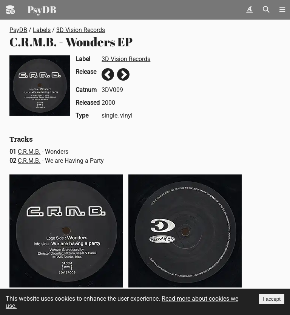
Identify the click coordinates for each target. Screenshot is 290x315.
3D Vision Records (80, 30)
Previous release (108, 74)
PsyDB (42, 9)
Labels (42, 30)
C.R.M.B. (29, 151)
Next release (123, 74)
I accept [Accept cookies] (272, 299)
